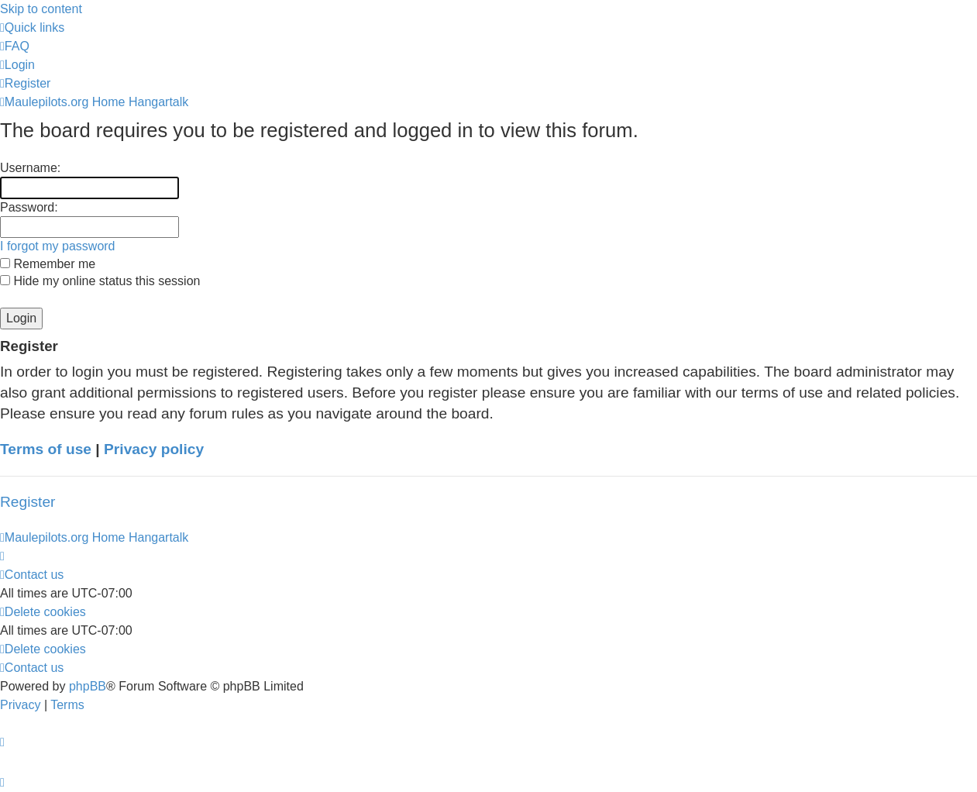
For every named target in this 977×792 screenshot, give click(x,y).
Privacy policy (154, 449)
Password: (29, 207)
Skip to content (41, 8)
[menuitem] (14, 46)
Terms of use (45, 449)
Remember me (47, 263)
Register (27, 502)
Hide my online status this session (100, 281)
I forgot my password (57, 246)
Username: (30, 167)
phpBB (87, 686)
